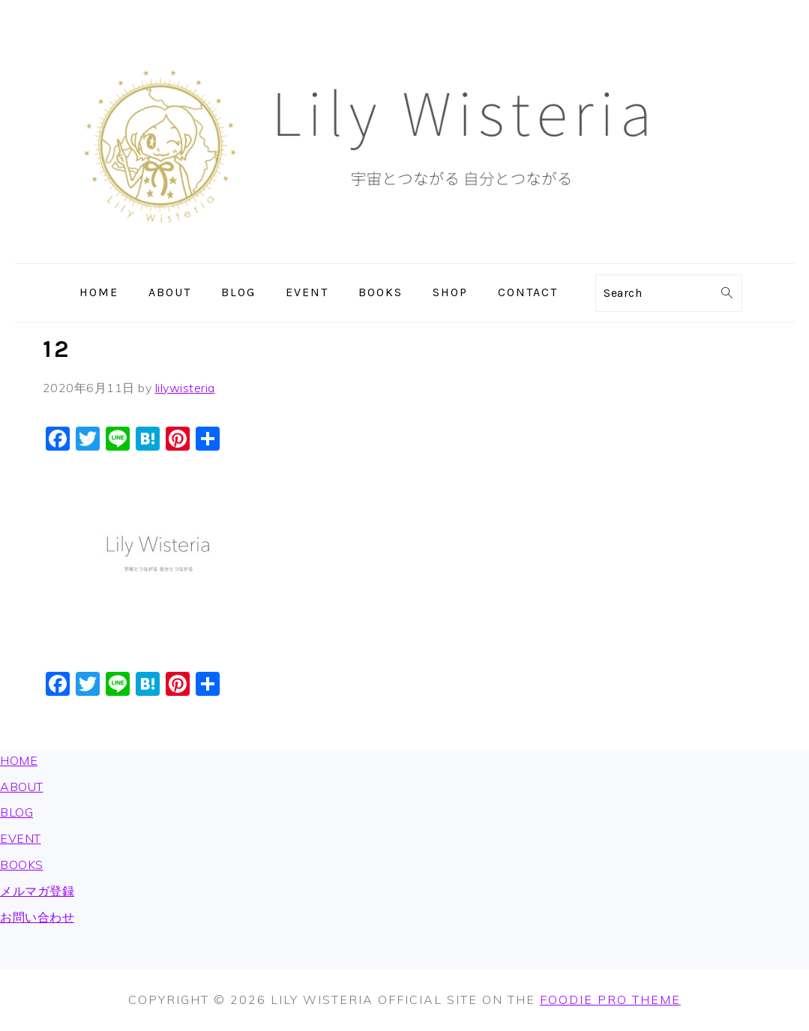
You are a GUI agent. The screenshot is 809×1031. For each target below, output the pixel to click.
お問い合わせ (37, 917)
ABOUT (21, 786)
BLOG (16, 812)
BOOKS (21, 864)
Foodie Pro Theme (610, 999)
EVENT (20, 838)
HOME (18, 760)
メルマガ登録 (37, 890)
